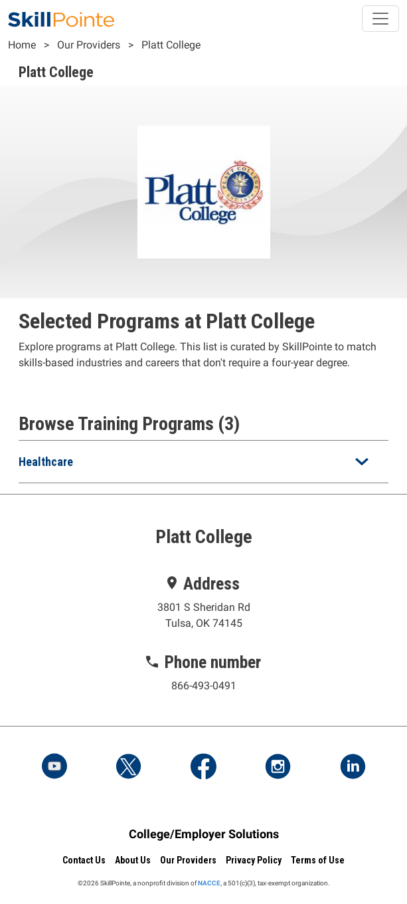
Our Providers (88, 45)
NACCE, (210, 883)
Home (22, 45)
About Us (133, 860)
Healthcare (46, 462)
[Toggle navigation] (380, 18)
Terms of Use (318, 860)
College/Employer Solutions (204, 834)
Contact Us (84, 860)
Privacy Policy (254, 860)
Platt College (171, 45)
